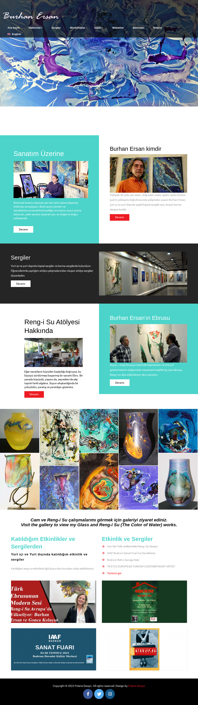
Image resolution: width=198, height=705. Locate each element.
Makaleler (118, 27)
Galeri (98, 27)
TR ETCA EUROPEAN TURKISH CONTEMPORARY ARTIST (141, 566)
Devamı (23, 229)
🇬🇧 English (14, 34)
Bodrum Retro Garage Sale (123, 559)
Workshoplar (77, 27)
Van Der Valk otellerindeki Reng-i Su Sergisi (132, 546)
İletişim (157, 27)
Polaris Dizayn (136, 685)
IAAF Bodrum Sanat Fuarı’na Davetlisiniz (131, 553)
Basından (138, 27)
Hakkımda (35, 27)
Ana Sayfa (13, 27)
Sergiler (56, 27)
